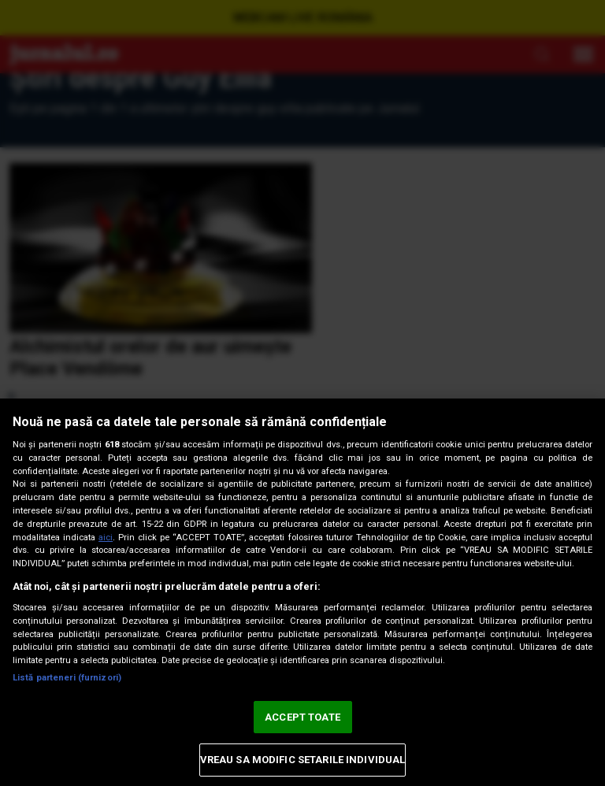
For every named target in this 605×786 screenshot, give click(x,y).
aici (105, 537)
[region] (302, 592)
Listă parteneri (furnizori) (67, 678)
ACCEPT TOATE (302, 717)
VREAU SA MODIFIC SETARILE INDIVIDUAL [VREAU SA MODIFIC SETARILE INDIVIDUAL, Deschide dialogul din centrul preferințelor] (303, 760)
